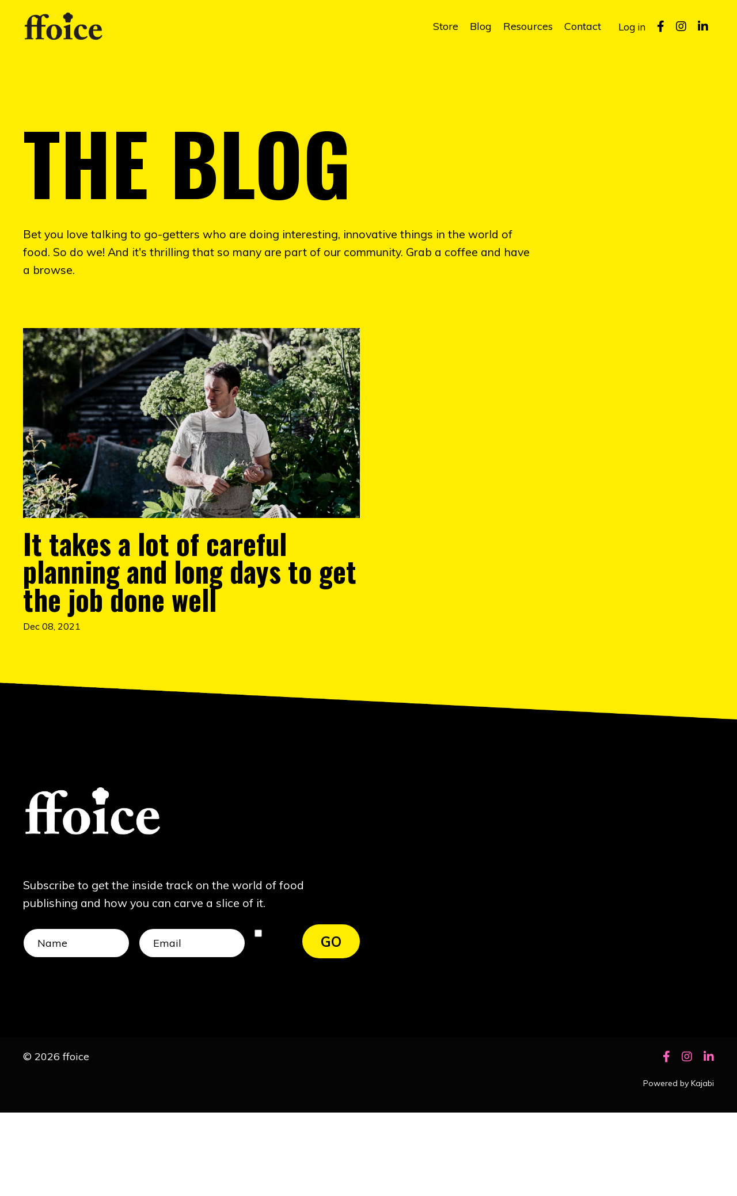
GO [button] (331, 1021)
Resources (525, 26)
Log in (630, 26)
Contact (580, 26)
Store (443, 26)
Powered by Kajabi (678, 1166)
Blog (478, 26)
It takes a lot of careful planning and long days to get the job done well (176, 615)
